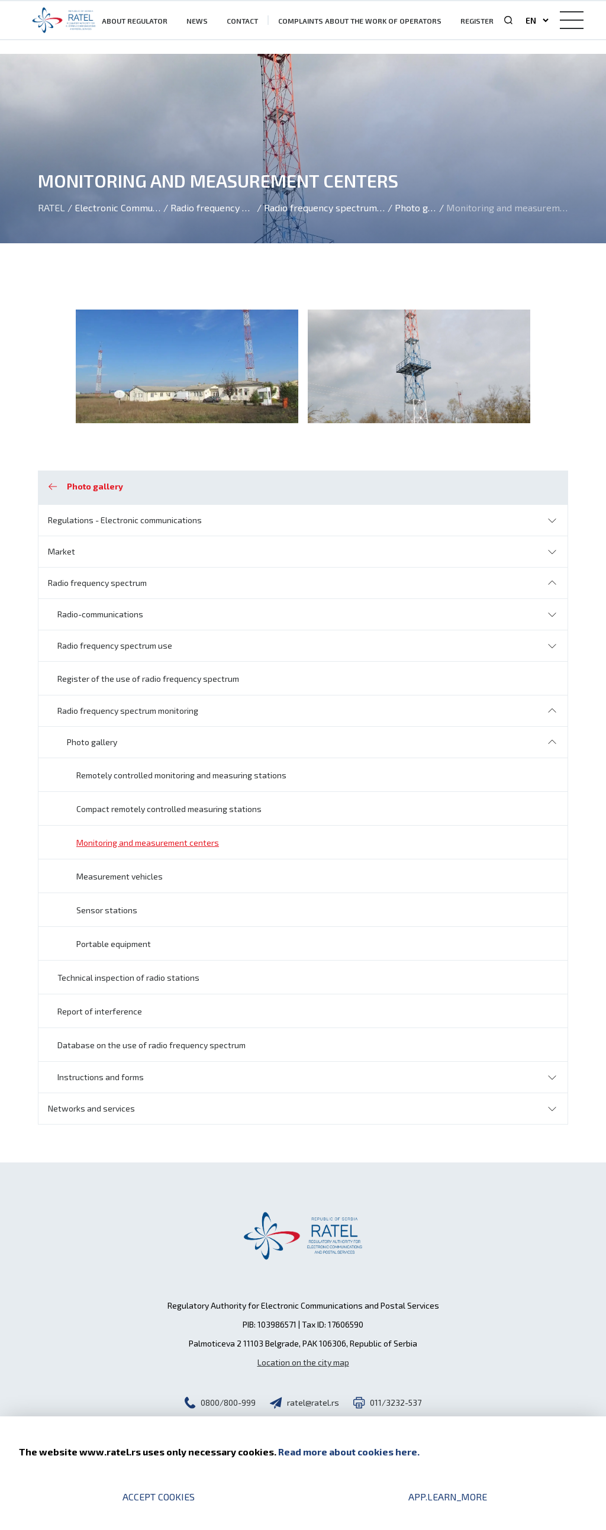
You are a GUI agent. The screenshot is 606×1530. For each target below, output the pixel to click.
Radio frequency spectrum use (114, 645)
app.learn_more (447, 1496)
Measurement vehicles (119, 876)
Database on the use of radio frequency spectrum (151, 1045)
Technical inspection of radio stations (128, 977)
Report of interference (99, 1011)
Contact (242, 21)
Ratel (51, 207)
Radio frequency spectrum (97, 583)
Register (477, 21)
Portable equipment (113, 944)
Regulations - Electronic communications (125, 520)
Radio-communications (100, 614)
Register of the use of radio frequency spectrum (148, 679)
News (197, 21)
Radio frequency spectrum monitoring (127, 711)
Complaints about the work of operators (359, 21)
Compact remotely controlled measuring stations (169, 809)
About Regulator (134, 21)
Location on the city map (303, 1362)
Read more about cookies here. (349, 1451)
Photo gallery (92, 742)
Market (61, 551)
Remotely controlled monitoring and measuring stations (181, 775)
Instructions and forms (100, 1077)
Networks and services (91, 1108)
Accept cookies (159, 1496)
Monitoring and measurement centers (147, 843)
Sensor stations (106, 910)
